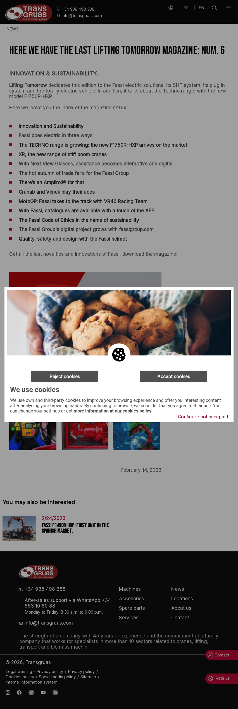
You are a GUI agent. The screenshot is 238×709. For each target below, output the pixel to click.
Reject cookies (64, 376)
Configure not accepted (203, 416)
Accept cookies (173, 376)
